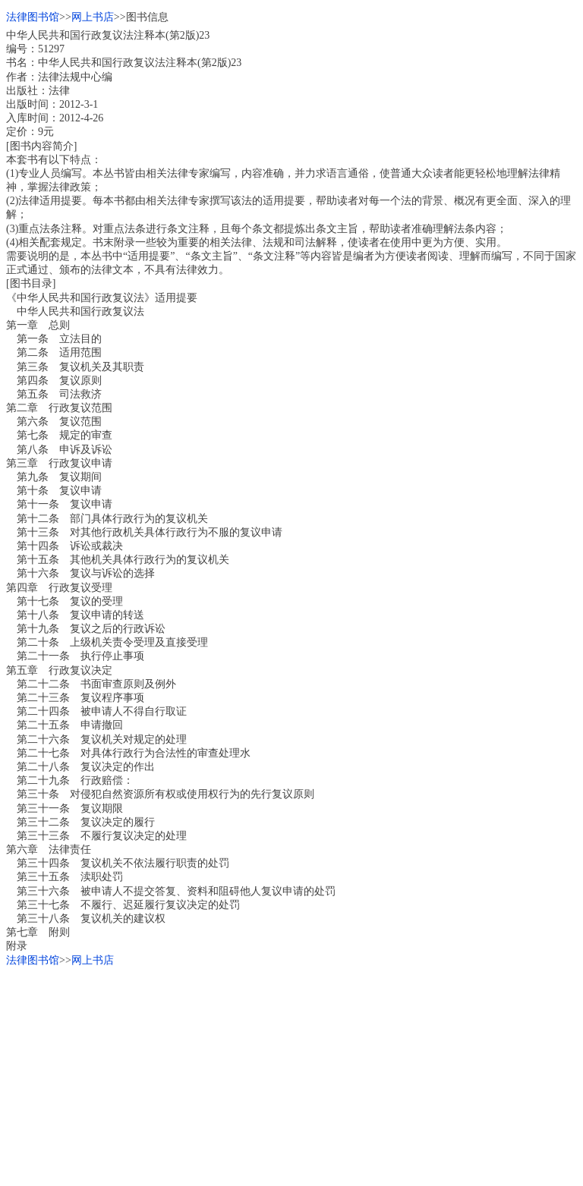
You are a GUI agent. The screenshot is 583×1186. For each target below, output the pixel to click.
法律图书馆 (32, 17)
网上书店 (92, 17)
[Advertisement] (291, 1073)
